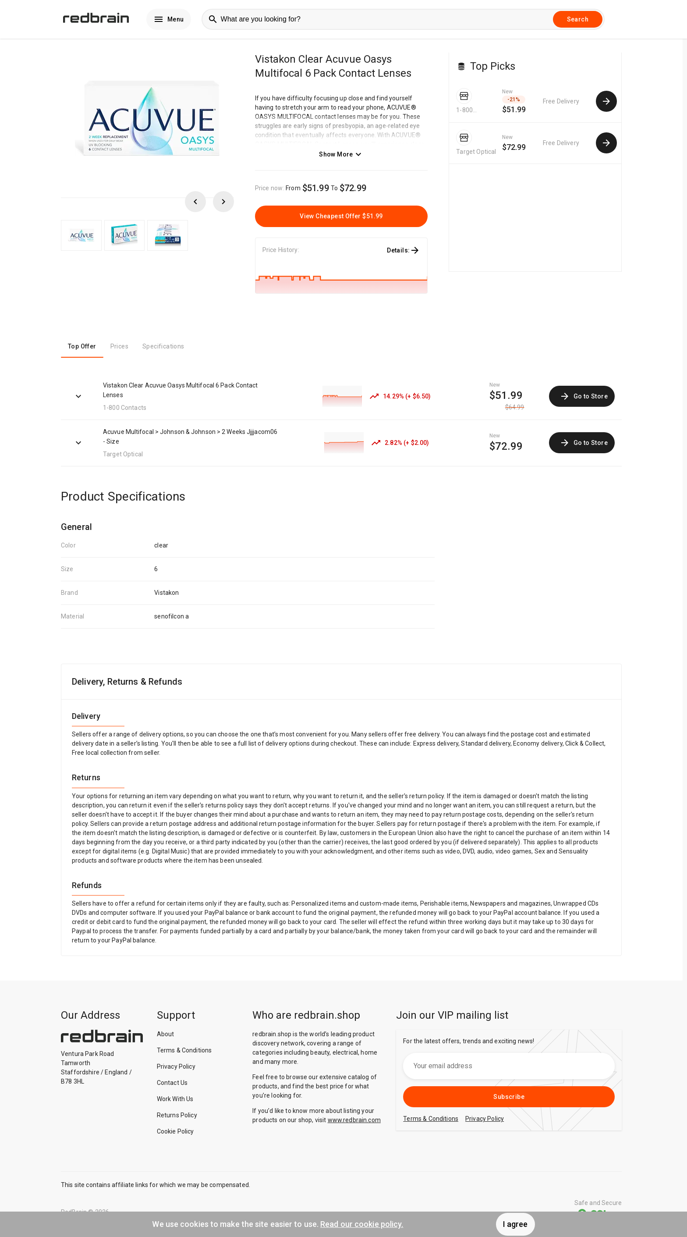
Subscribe (508, 1098)
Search (577, 20)
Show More (341, 156)
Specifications (163, 348)
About (165, 1035)
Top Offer (82, 348)
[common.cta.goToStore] (606, 103)
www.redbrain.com (354, 1121)
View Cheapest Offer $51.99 (341, 217)
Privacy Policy (176, 1068)
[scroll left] (195, 203)
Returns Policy (177, 1116)
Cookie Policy (175, 1133)
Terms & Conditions (184, 1052)
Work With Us (175, 1100)
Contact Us (172, 1084)
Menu (168, 20)
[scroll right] (223, 203)
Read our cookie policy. (361, 1224)
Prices (119, 348)
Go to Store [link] (584, 398)
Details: (403, 252)
